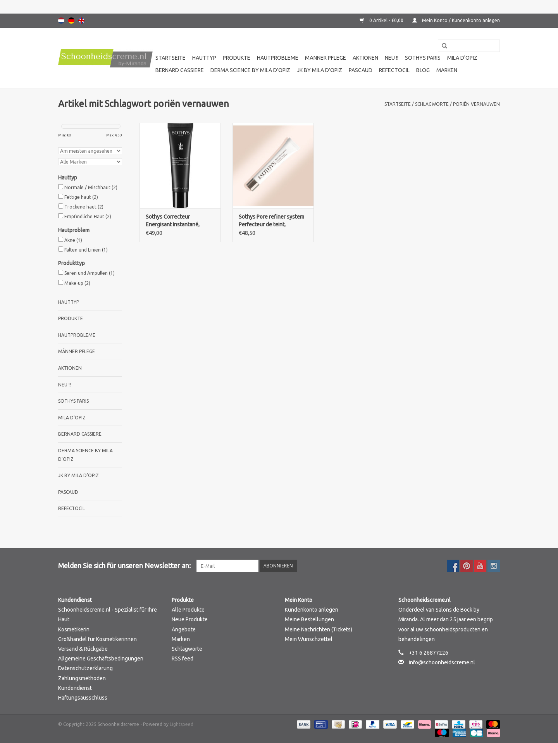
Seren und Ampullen (89, 273)
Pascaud (360, 70)
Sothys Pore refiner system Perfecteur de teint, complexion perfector (271, 221)
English (81, 20)
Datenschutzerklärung (85, 668)
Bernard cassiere (179, 70)
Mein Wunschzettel (308, 639)
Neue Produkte (190, 619)
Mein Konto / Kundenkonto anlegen (456, 20)
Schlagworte (432, 104)
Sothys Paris (423, 58)
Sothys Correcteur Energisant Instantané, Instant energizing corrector (179, 221)
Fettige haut (81, 197)
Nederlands (61, 20)
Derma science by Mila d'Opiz (250, 70)
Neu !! (391, 58)
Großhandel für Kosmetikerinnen (97, 639)
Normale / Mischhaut (90, 187)
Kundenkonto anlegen (311, 610)
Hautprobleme (277, 58)
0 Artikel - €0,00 (382, 20)
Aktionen (365, 58)
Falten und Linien (86, 249)
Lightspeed (181, 724)
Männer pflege (325, 58)
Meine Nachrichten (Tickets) (318, 629)
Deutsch (71, 20)
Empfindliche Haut (87, 216)
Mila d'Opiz (462, 58)
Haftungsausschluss (82, 698)
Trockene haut (83, 206)
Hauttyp (204, 58)
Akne (73, 240)
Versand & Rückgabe (83, 649)
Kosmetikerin (74, 629)
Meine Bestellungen (309, 619)
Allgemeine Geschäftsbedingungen (100, 658)
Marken (446, 70)
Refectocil (394, 70)
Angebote (184, 629)
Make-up (77, 283)
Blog (423, 70)
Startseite (170, 58)
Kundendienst (75, 688)
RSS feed (182, 658)
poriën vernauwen (476, 104)
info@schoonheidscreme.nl (442, 662)
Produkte (236, 58)
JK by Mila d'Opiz (319, 70)
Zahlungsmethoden (82, 678)
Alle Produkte (188, 610)
